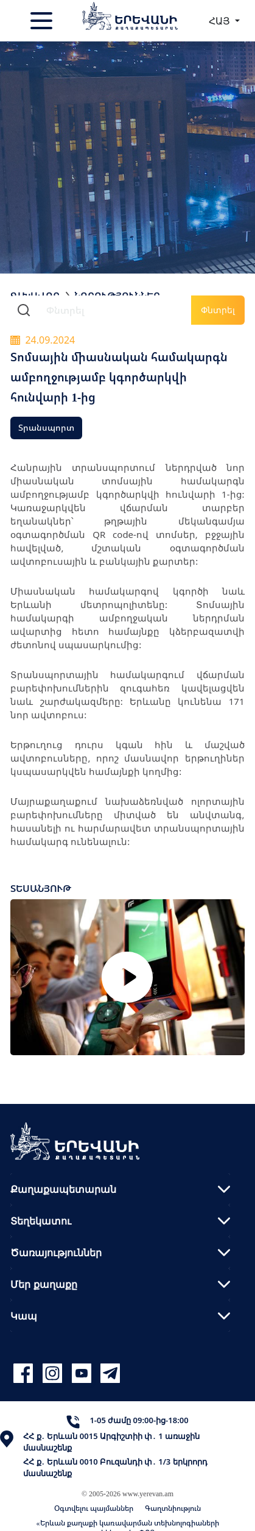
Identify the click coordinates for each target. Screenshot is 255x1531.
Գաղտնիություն (173, 1508)
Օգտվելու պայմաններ (93, 1508)
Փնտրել (218, 310)
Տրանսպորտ (46, 427)
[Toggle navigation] (43, 21)
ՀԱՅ (220, 20)
